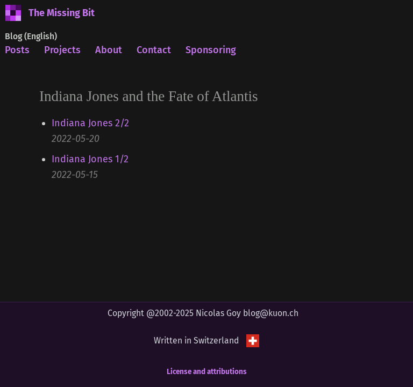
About (108, 50)
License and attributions (207, 371)
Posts (17, 50)
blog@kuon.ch (270, 313)
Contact (154, 50)
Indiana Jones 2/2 (90, 123)
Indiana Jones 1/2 (90, 159)
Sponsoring (211, 50)
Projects (62, 50)
